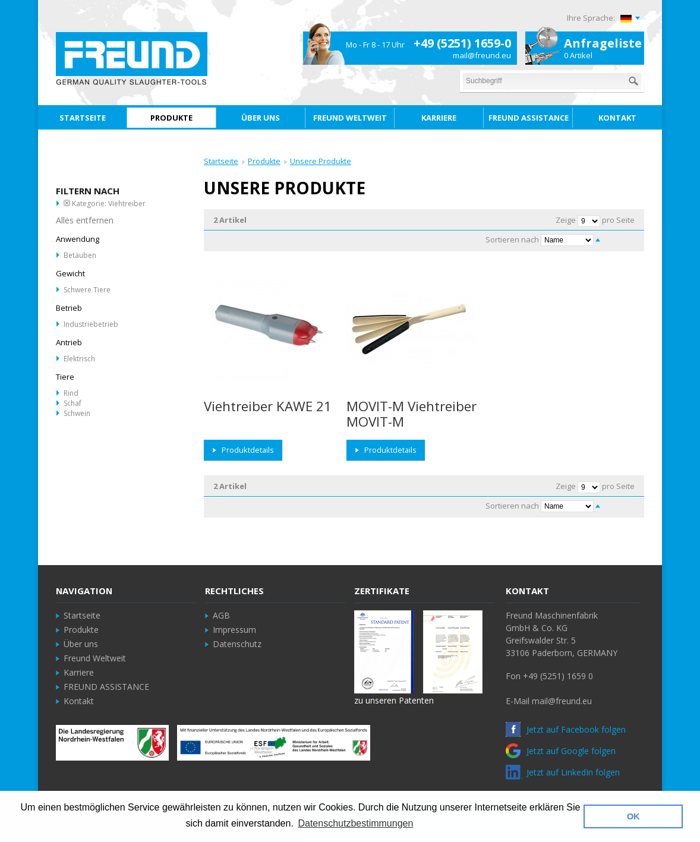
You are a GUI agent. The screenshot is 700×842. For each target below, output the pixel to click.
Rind (71, 393)
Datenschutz (237, 643)
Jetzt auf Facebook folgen (566, 729)
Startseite (221, 161)
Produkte (264, 161)
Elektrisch (79, 359)
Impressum (234, 629)
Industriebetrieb (91, 324)
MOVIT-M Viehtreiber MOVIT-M (411, 414)
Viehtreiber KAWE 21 (268, 406)
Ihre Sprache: (591, 17)
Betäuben (80, 255)
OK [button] (633, 816)
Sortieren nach (512, 239)
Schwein (77, 413)
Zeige (566, 220)
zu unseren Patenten (394, 700)
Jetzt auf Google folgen (561, 750)
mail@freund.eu (482, 55)
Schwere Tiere (87, 290)
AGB (221, 615)
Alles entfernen (84, 220)
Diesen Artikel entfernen (67, 203)
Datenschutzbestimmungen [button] (355, 823)
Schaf (72, 403)
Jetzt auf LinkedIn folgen (563, 772)
